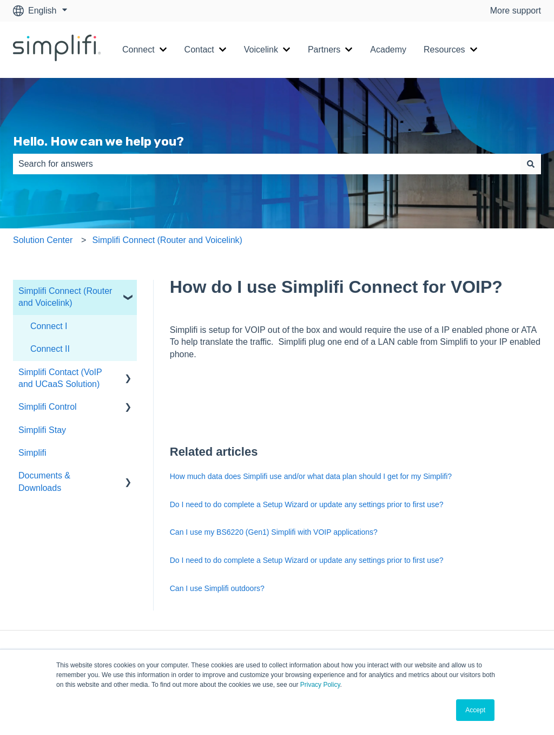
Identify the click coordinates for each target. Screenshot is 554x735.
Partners (324, 49)
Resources (444, 49)
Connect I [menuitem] (48, 326)
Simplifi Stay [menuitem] (42, 430)
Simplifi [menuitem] (32, 452)
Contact (199, 49)
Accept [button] (475, 710)
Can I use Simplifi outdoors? (217, 588)
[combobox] (266, 164)
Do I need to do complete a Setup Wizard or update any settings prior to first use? (307, 504)
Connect (138, 49)
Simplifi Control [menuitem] (47, 406)
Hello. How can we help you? (98, 141)
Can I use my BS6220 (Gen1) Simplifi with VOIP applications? (274, 532)
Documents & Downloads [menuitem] (44, 481)
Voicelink (261, 49)
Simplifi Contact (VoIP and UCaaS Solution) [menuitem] (60, 378)
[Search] (530, 164)
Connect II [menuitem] (50, 348)
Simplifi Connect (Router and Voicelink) (167, 240)
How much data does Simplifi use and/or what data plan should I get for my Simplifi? (311, 476)
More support (515, 10)
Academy (388, 49)
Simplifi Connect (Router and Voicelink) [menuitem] (65, 296)
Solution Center (42, 240)
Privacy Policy (320, 684)
